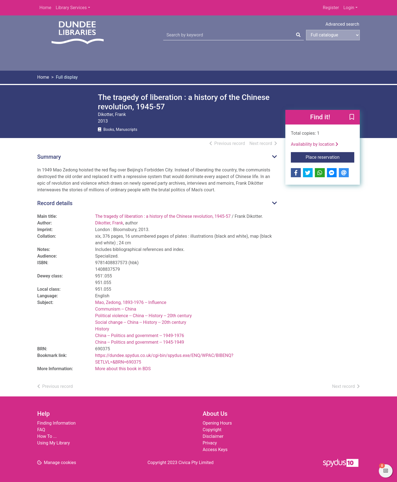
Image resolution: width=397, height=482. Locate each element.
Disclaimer (213, 436)
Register (331, 7)
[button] (351, 117)
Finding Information (56, 423)
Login (348, 7)
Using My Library (53, 443)
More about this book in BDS (123, 368)
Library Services (71, 7)
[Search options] (333, 35)
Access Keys (215, 449)
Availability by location (314, 144)
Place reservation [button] (330, 157)
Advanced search (342, 24)
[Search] (298, 35)
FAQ (41, 429)
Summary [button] (49, 156)
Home (45, 7)
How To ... (47, 436)
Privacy (210, 443)
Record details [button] (55, 203)
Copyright (212, 429)
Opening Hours (217, 423)
